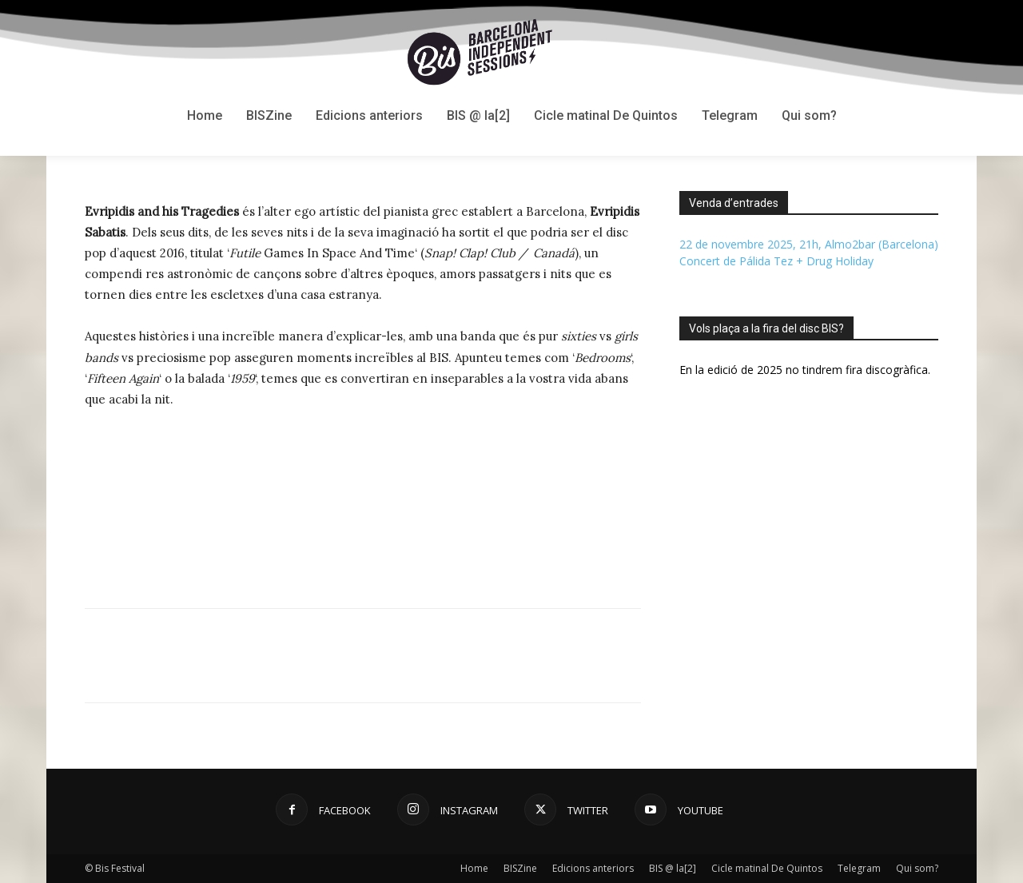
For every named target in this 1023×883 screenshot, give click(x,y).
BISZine (520, 868)
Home (474, 868)
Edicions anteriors (593, 868)
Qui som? (917, 868)
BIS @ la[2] (672, 868)
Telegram (859, 868)
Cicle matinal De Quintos (766, 868)
